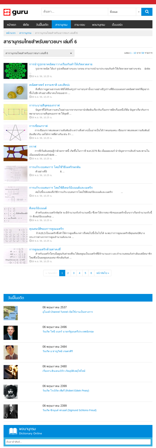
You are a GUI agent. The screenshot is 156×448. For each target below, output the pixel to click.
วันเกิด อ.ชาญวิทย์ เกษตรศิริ (58, 351)
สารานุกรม (61, 25)
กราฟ (32, 146)
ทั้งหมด (114, 11)
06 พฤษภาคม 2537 (55, 307)
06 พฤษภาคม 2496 (55, 327)
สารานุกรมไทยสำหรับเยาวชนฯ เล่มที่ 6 (22, 12)
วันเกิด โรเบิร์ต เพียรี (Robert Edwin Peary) (66, 390)
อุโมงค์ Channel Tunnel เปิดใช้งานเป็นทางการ (68, 311)
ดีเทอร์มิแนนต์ (38, 208)
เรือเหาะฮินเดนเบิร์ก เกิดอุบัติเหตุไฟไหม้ (64, 370)
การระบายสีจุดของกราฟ (44, 105)
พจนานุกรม (98, 25)
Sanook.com (11, 2)
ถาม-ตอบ (79, 25)
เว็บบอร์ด (117, 25)
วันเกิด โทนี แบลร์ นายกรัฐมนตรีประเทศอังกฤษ (68, 331)
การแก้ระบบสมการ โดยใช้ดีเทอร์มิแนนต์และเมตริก (61, 187)
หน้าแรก (11, 25)
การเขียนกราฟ (38, 125)
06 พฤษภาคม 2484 (55, 346)
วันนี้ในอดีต (42, 25)
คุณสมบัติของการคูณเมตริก (46, 228)
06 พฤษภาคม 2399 (55, 386)
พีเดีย (26, 25)
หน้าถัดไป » (102, 273)
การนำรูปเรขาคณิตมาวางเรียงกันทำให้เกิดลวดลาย (60, 64)
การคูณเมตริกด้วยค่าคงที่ (45, 249)
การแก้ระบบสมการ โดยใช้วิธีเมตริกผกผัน (54, 167)
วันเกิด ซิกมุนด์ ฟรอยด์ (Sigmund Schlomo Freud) (69, 410)
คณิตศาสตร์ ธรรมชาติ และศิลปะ (49, 84)
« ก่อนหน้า (51, 273)
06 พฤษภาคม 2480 (55, 366)
